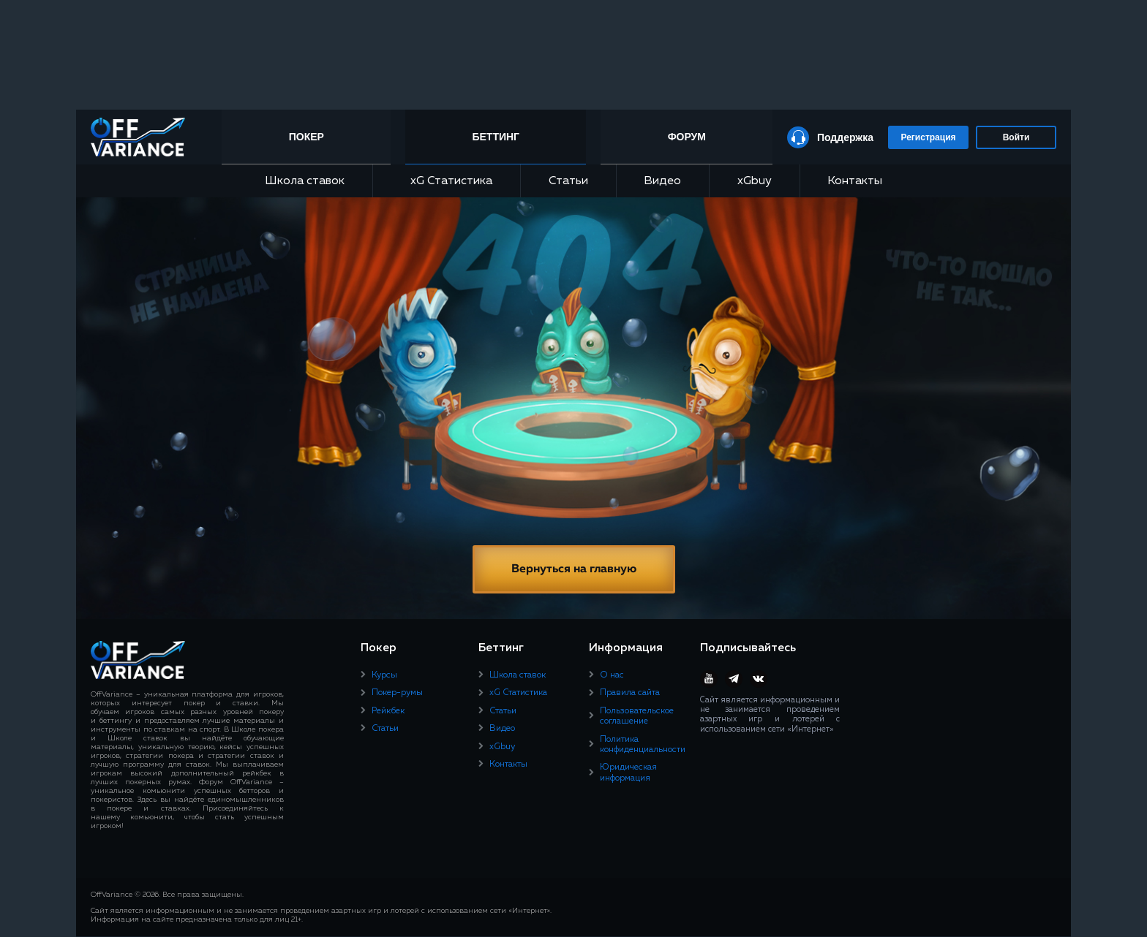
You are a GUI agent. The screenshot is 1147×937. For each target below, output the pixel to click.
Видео (662, 181)
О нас (612, 675)
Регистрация (927, 137)
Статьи (568, 181)
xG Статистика (446, 181)
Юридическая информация (628, 772)
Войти (1016, 137)
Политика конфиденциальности (642, 744)
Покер (309, 137)
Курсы (384, 675)
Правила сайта (630, 692)
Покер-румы (397, 692)
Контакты (854, 181)
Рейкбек (388, 711)
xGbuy (754, 181)
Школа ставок (305, 181)
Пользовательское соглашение (637, 716)
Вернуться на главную (573, 569)
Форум (686, 137)
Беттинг (498, 137)
